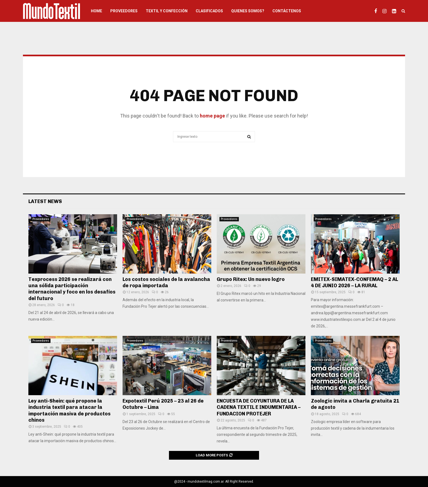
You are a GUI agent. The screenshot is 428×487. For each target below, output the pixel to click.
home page (212, 116)
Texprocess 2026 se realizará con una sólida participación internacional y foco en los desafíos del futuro (71, 288)
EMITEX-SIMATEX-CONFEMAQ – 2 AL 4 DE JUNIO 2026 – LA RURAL (354, 282)
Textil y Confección (167, 11)
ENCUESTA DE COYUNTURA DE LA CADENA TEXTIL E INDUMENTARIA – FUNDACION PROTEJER (259, 407)
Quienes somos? (247, 11)
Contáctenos (286, 11)
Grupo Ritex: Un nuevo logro (251, 279)
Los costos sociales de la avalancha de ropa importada (166, 282)
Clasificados (209, 11)
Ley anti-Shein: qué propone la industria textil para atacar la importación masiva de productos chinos (69, 410)
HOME (96, 11)
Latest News (45, 201)
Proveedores (124, 11)
